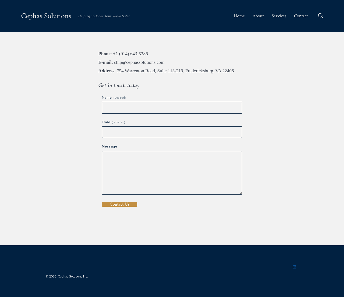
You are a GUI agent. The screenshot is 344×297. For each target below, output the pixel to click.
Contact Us (119, 204)
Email (113, 122)
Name (114, 97)
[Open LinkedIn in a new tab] (294, 267)
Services (279, 16)
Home (239, 16)
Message (109, 146)
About (258, 16)
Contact (301, 16)
